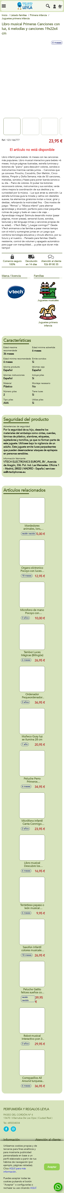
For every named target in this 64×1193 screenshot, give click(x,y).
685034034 (14, 1123)
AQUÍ (33, 1188)
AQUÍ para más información (14, 1170)
